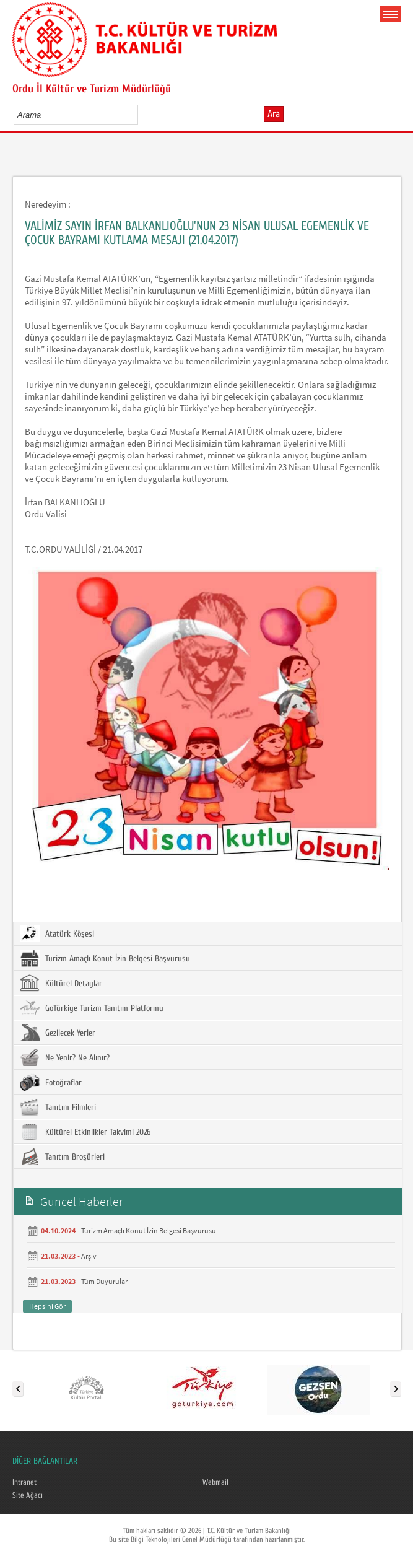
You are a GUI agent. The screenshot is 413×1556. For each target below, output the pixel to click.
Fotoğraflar (51, 1082)
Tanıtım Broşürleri (62, 1156)
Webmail (215, 1482)
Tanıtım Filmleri (58, 1107)
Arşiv (89, 1256)
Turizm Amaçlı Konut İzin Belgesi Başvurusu (105, 958)
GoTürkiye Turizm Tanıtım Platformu (91, 1007)
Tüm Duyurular (104, 1281)
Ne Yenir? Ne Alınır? (65, 1057)
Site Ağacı (27, 1495)
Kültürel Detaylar (61, 983)
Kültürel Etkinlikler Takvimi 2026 (85, 1131)
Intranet (24, 1482)
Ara (273, 114)
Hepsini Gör (47, 1306)
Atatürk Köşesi (57, 933)
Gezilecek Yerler (57, 1032)
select (141, 114)
